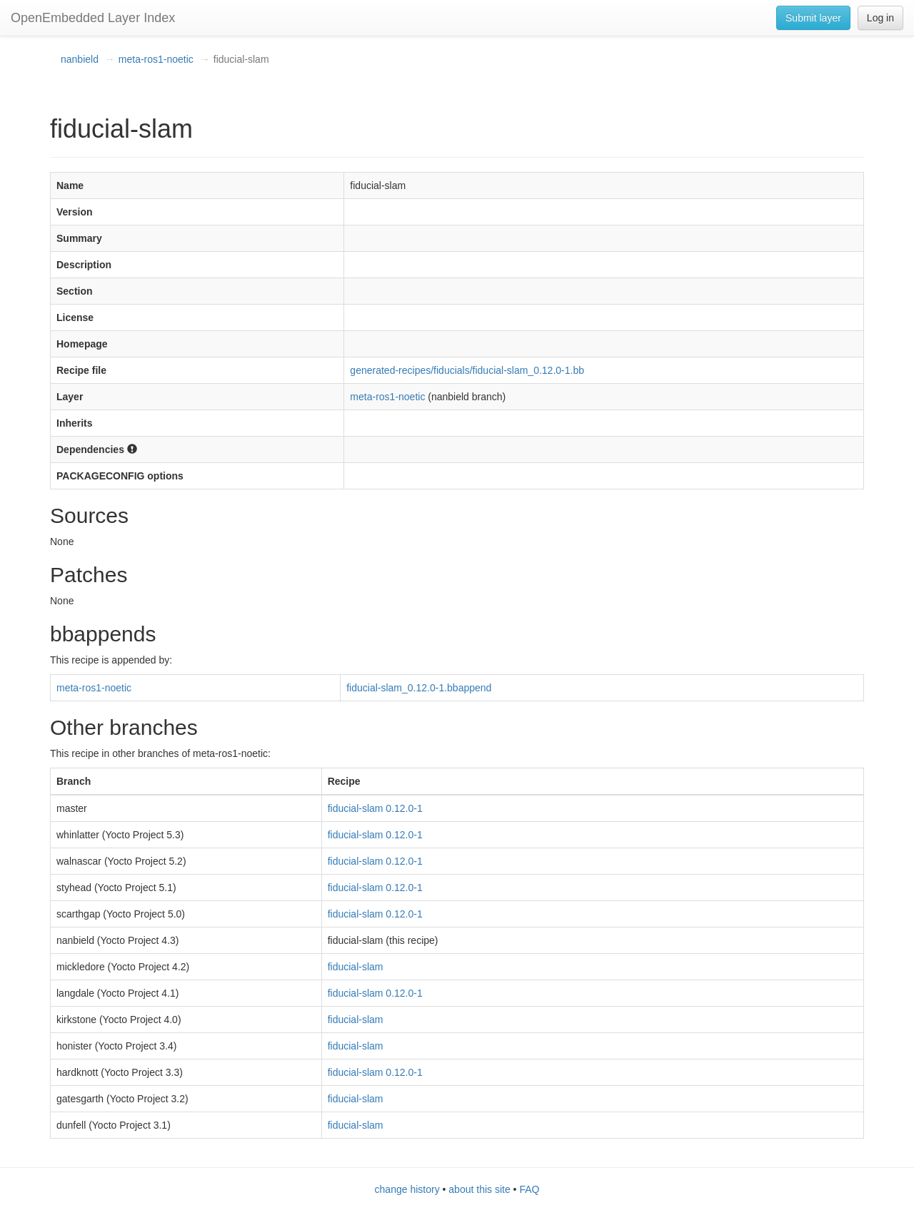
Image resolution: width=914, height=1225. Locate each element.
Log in (880, 18)
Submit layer (813, 18)
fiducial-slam (355, 966)
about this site (479, 1189)
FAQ (529, 1189)
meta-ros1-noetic (156, 59)
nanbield (80, 59)
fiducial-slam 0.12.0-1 (375, 808)
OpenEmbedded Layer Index (93, 18)
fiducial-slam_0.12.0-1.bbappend (418, 687)
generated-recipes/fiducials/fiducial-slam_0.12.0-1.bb (467, 370)
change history (407, 1189)
